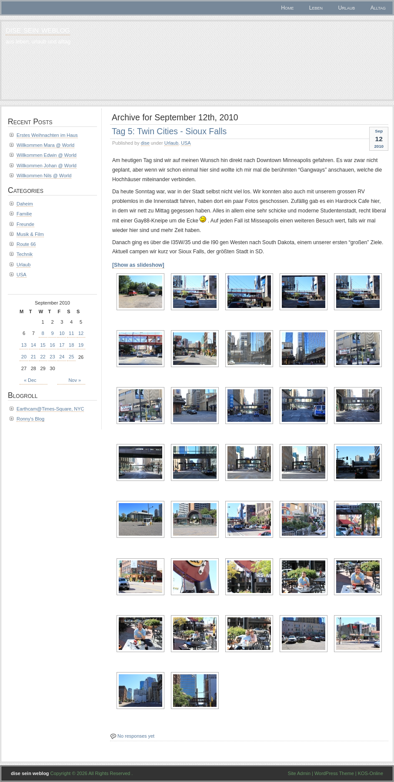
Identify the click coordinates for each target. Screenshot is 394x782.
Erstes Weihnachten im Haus (47, 135)
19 (80, 345)
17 (61, 345)
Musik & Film (30, 234)
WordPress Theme (334, 773)
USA (186, 143)
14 (33, 345)
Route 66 (26, 244)
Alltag (378, 8)
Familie (24, 213)
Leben (316, 8)
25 (71, 356)
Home (287, 8)
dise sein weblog (38, 29)
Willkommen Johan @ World (47, 165)
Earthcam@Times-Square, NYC (50, 408)
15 (43, 345)
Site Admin (299, 773)
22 (43, 356)
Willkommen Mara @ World (45, 145)
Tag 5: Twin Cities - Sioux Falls (169, 131)
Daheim (25, 203)
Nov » (74, 380)
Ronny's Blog (30, 418)
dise (145, 143)
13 (24, 345)
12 (80, 333)
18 (71, 345)
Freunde (25, 224)
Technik (25, 254)
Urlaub (346, 8)
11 (71, 333)
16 (52, 345)
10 (61, 333)
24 (61, 356)
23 (52, 356)
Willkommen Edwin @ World (47, 155)
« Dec (30, 380)
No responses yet (135, 736)
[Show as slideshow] (138, 265)
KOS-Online (370, 773)
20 (24, 356)
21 (33, 356)
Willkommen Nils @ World (44, 175)
